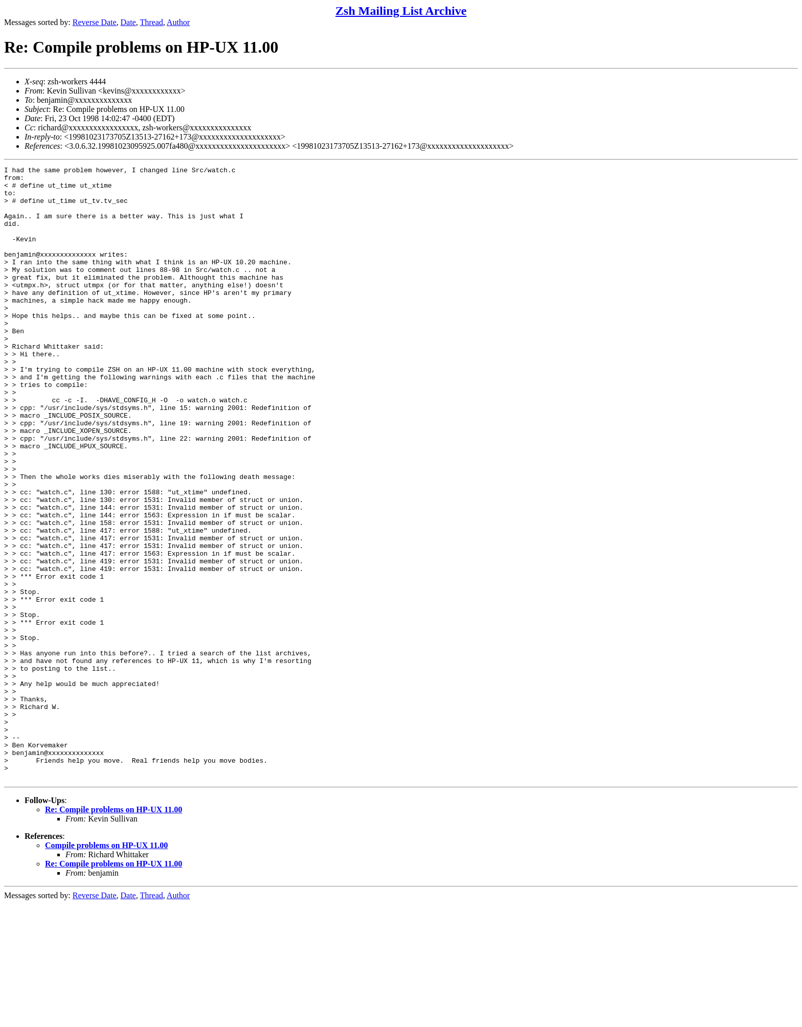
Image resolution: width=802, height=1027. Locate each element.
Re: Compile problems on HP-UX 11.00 (113, 932)
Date (128, 22)
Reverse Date (95, 22)
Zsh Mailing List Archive (401, 10)
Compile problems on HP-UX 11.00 (106, 968)
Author (178, 22)
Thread (151, 22)
